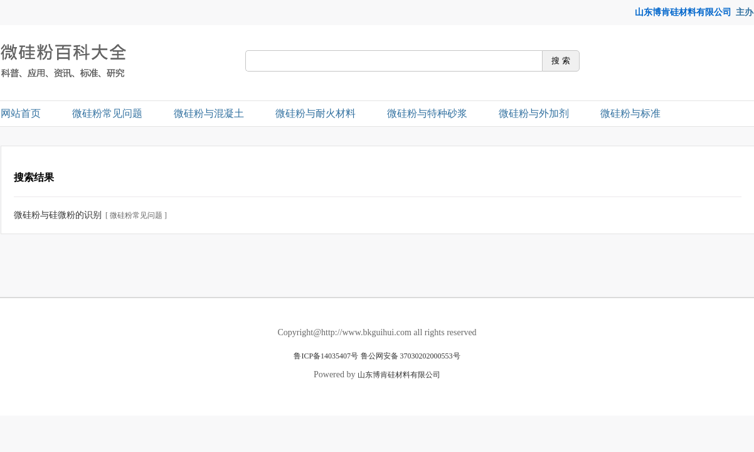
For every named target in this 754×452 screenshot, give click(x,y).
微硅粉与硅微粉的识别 (58, 215)
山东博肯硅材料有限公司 (683, 12)
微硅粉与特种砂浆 (427, 113)
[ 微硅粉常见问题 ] (136, 215)
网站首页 (21, 113)
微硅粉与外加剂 (534, 113)
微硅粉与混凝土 (209, 113)
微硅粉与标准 (630, 113)
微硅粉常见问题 (107, 113)
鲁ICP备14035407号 (326, 356)
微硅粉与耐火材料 (315, 113)
